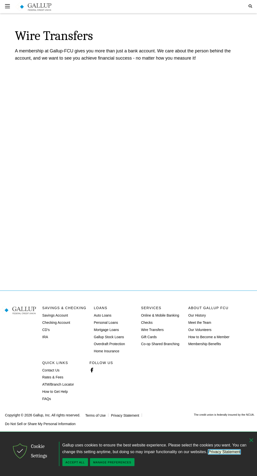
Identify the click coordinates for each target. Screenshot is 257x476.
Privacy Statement (125, 415)
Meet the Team (199, 323)
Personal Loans (106, 323)
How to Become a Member (208, 337)
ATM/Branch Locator (58, 384)
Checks (147, 323)
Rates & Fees (52, 377)
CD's (46, 330)
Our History (197, 315)
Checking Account (56, 323)
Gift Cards (149, 337)
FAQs (46, 399)
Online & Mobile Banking (160, 315)
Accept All (75, 462)
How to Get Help (55, 392)
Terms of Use (95, 415)
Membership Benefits (204, 344)
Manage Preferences (112, 462)
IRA (45, 337)
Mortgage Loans (106, 330)
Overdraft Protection (109, 344)
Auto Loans (102, 315)
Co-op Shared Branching (160, 344)
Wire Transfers (152, 330)
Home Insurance (106, 351)
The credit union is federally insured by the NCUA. (224, 414)
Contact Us (50, 370)
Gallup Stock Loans (109, 337)
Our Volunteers (199, 330)
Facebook (91, 369)
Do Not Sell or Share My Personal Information (40, 424)
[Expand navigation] (7, 6)
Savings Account (55, 315)
